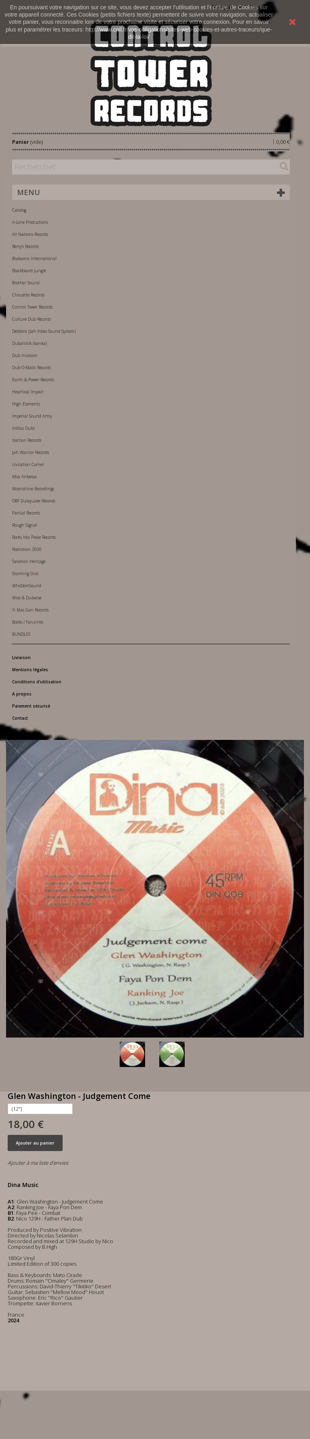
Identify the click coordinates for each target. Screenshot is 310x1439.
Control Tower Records (32, 307)
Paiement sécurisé (31, 706)
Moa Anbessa (24, 476)
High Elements (26, 404)
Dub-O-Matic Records (31, 367)
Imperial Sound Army (32, 416)
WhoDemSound (26, 585)
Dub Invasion (25, 355)
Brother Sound (26, 283)
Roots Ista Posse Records (34, 537)
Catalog (19, 210)
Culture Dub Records (31, 319)
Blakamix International (34, 258)
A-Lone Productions (30, 222)
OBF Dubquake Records (33, 501)
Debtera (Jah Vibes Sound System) (44, 331)
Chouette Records (28, 295)
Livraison (21, 657)
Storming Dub (25, 573)
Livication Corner (28, 464)
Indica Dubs (23, 428)
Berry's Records (25, 246)
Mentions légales (30, 669)
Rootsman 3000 (27, 549)
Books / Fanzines (27, 622)
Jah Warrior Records (30, 452)
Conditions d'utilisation (36, 682)
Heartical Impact (28, 392)
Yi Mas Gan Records (30, 610)
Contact (20, 718)
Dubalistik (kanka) (29, 343)
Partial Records (26, 513)
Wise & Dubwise (27, 598)
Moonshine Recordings (33, 489)
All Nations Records (30, 234)
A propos (22, 694)
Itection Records (26, 440)
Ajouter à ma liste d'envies (38, 1162)
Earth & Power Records (33, 379)
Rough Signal (24, 525)
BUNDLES (21, 634)
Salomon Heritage (29, 561)
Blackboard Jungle (29, 270)
